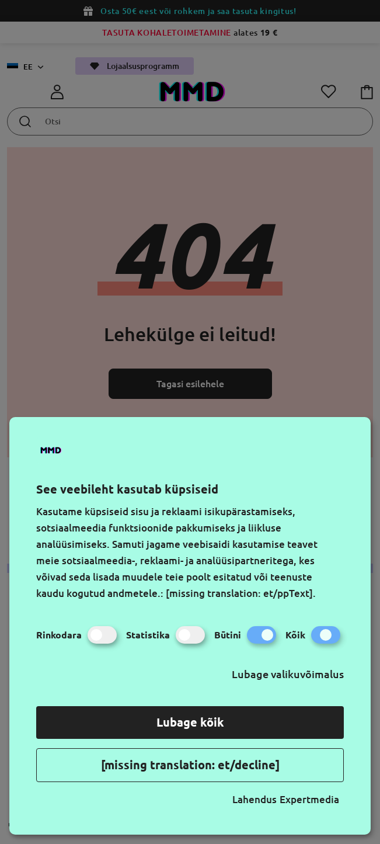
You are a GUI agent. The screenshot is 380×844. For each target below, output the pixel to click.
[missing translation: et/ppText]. (241, 593)
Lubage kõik (190, 722)
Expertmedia (309, 799)
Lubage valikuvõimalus (288, 674)
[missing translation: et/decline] (190, 765)
